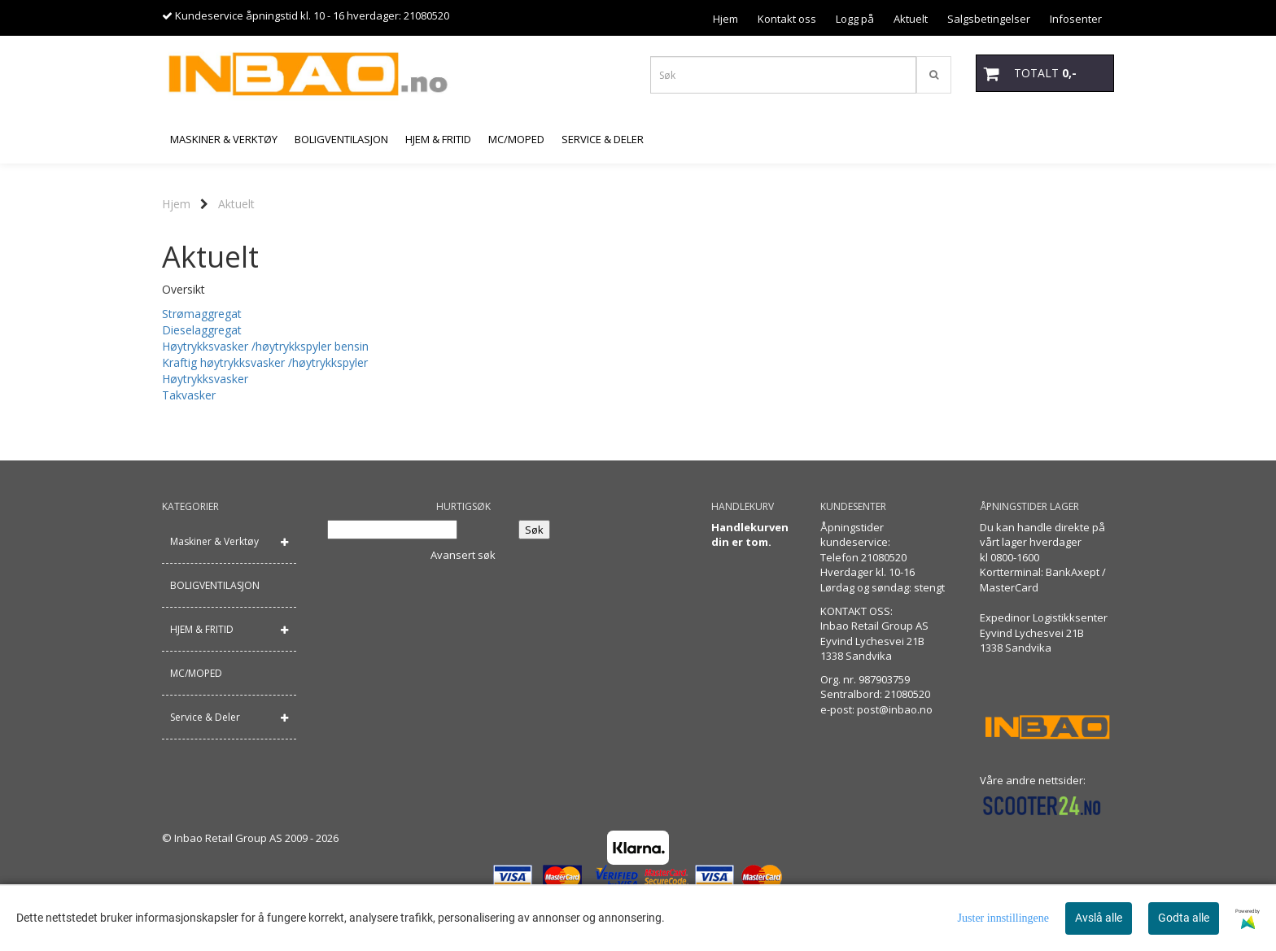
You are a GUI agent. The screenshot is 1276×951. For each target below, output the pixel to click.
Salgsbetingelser (988, 18)
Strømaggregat (202, 313)
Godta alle (1183, 917)
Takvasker (189, 395)
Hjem (725, 18)
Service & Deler (205, 717)
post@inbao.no (895, 709)
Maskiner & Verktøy (214, 541)
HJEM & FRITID (202, 629)
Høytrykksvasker (205, 378)
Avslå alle (1098, 917)
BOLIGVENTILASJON (215, 585)
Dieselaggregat (202, 330)
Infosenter (1076, 18)
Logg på (855, 18)
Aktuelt (911, 18)
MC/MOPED (196, 673)
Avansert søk (463, 554)
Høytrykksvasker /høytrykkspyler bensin (265, 346)
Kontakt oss (787, 18)
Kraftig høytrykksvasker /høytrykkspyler (265, 362)
